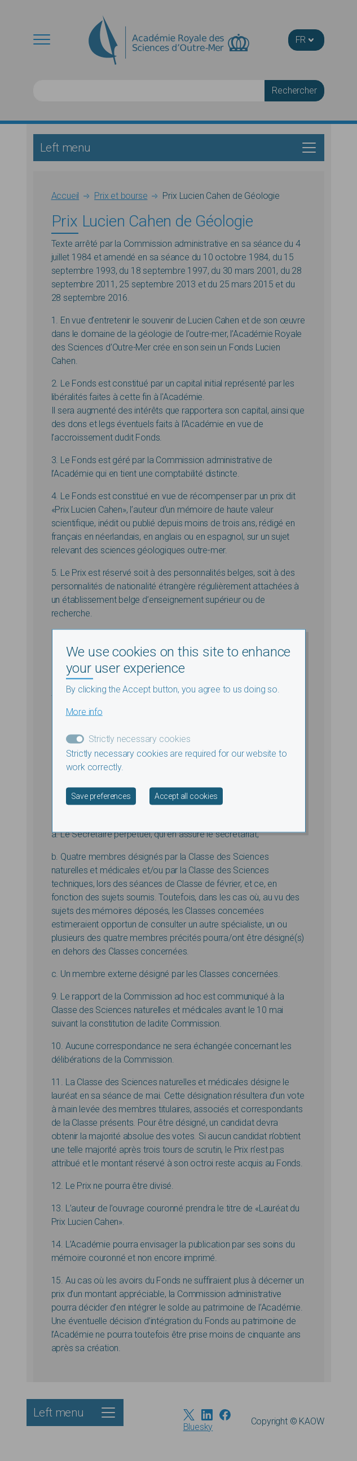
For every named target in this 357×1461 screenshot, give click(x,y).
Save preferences (101, 795)
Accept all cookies (186, 795)
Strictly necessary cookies (140, 738)
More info (84, 711)
